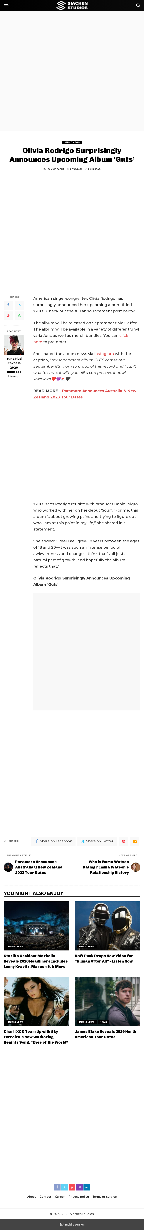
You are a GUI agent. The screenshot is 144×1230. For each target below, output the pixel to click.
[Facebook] (8, 305)
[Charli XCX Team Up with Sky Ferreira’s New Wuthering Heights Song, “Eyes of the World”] (36, 1001)
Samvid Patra (56, 169)
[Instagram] (79, 1187)
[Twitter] (19, 305)
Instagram (104, 354)
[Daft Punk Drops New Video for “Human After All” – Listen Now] (107, 926)
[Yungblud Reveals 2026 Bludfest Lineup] (14, 345)
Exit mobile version (72, 1224)
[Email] (134, 841)
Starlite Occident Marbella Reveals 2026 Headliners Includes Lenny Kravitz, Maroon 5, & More (36, 961)
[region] (72, 71)
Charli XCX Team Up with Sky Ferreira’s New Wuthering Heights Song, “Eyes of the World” (36, 1037)
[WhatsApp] (19, 315)
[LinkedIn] (86, 1187)
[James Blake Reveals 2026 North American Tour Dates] (107, 1001)
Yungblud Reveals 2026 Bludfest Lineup (14, 367)
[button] (7, 5)
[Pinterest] (8, 315)
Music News (72, 142)
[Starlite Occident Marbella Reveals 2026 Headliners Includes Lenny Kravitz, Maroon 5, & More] (36, 926)
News (103, 1022)
